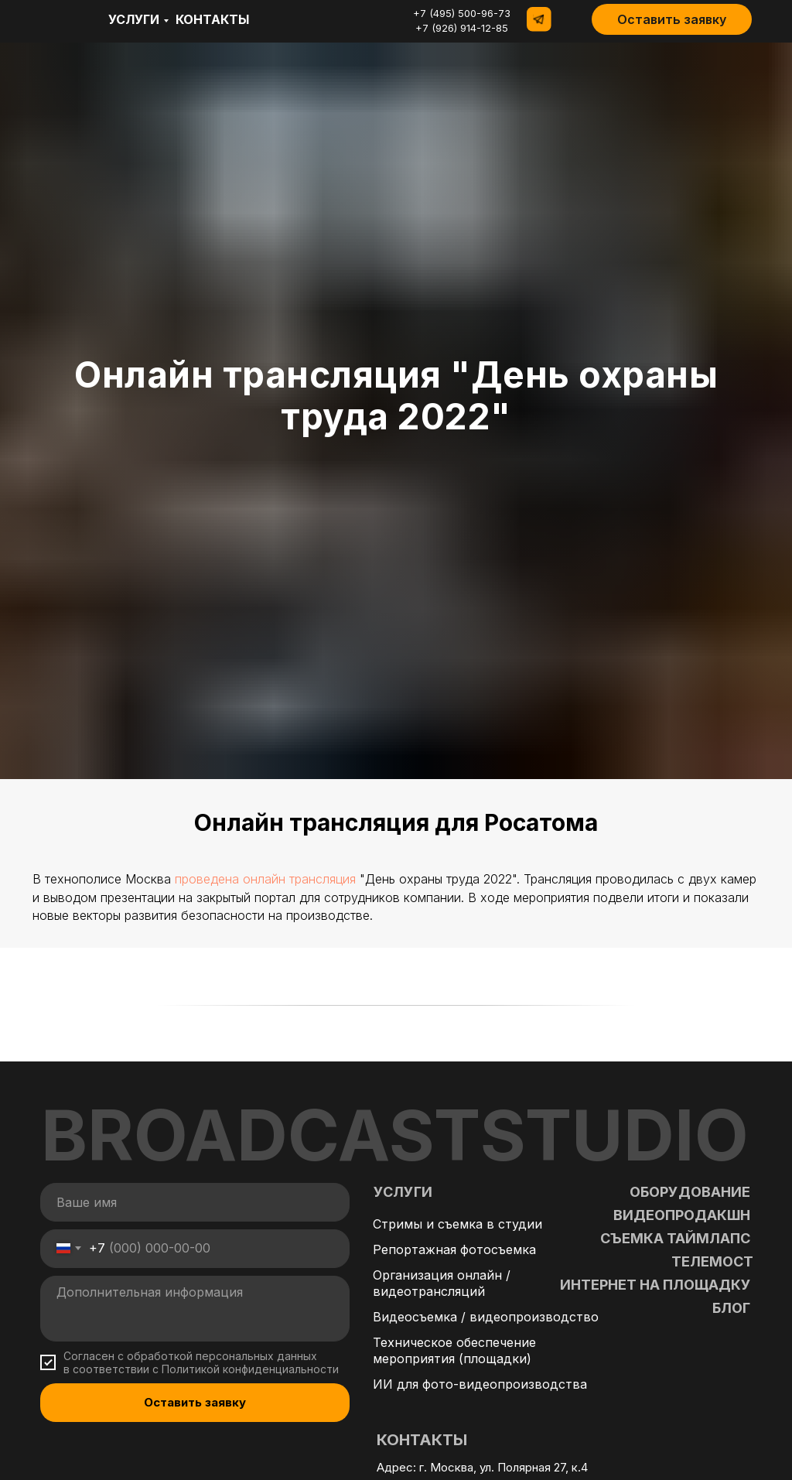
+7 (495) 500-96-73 (461, 13)
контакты (212, 19)
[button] (672, 19)
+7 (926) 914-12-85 (461, 28)
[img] (55, 19)
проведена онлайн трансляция (265, 879)
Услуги (133, 19)
